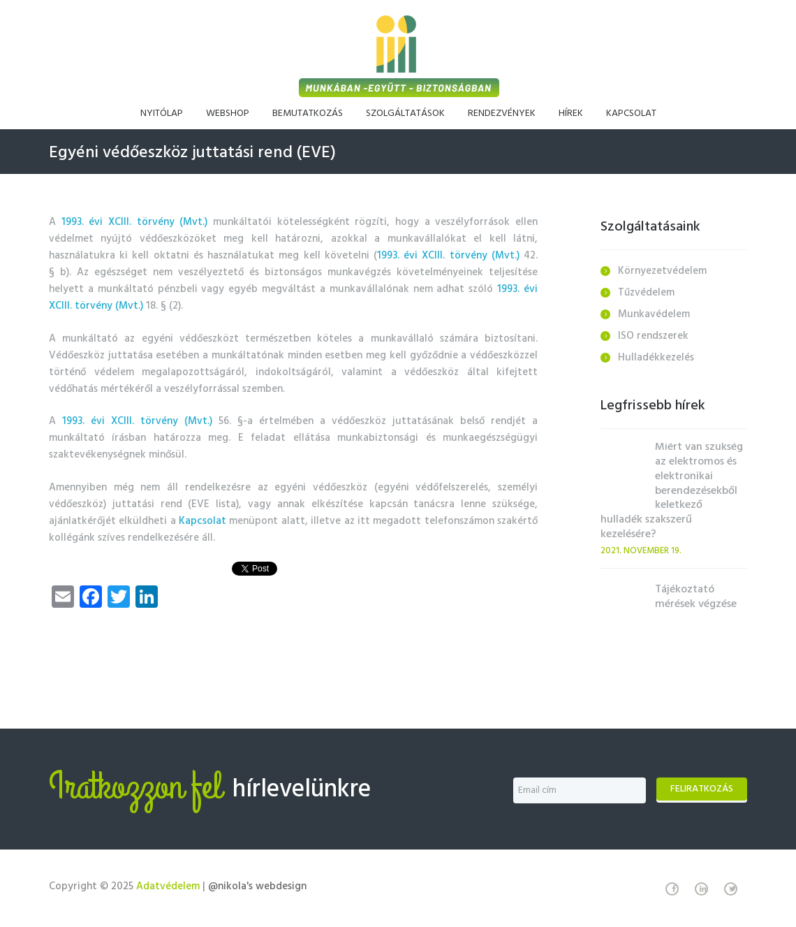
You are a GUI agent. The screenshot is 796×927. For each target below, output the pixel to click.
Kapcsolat (631, 113)
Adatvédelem (168, 886)
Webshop (227, 113)
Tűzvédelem (646, 292)
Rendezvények (502, 113)
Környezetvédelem (662, 271)
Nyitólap (161, 113)
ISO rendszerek (653, 336)
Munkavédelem (654, 314)
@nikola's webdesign (257, 886)
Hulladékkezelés (656, 357)
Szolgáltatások (405, 113)
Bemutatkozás (307, 113)
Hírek (571, 113)
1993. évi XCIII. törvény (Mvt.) (137, 222)
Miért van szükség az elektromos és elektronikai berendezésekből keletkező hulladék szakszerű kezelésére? (671, 490)
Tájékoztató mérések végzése (696, 597)
